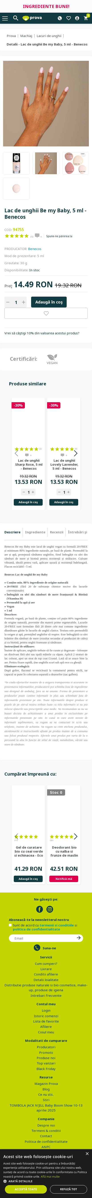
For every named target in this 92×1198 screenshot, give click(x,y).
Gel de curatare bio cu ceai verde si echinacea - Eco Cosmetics (28, 851)
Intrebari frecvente (46, 995)
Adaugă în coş (49, 302)
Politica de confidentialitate (46, 1141)
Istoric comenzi (46, 1016)
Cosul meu (46, 1032)
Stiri (46, 1100)
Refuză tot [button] (68, 1189)
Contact (46, 1136)
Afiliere (46, 1026)
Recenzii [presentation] (56, 532)
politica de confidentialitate (36, 929)
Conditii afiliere (46, 974)
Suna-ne (49, 948)
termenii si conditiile (57, 925)
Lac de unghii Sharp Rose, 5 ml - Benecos (28, 464)
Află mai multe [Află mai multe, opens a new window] (50, 1176)
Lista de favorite (46, 1021)
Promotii (46, 1052)
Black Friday (46, 1068)
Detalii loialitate (46, 979)
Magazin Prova (46, 1083)
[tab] (13, 532)
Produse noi (46, 1058)
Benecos (34, 248)
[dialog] (46, 1173)
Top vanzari (46, 1063)
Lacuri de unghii (49, 35)
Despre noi (46, 1125)
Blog (46, 1089)
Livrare (46, 969)
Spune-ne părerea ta (59, 236)
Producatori (46, 1047)
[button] (46, 1181)
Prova (11, 35)
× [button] (87, 1154)
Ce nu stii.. (46, 1094)
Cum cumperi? (46, 963)
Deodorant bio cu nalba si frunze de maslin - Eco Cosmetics (64, 851)
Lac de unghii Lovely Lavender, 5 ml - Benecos (64, 464)
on (7, 236)
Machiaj (26, 35)
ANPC (46, 1147)
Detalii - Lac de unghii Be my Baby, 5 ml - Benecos (47, 44)
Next (75, 454)
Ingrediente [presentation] (35, 532)
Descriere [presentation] (12, 532)
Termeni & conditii (46, 1130)
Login (46, 1010)
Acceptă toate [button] (26, 1189)
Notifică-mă (64, 879)
